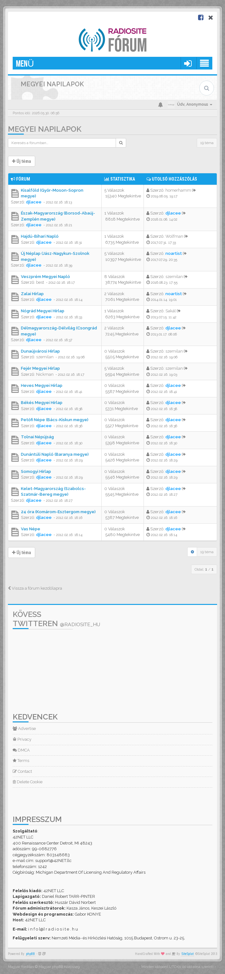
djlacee (34, 202)
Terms (21, 760)
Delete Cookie (27, 781)
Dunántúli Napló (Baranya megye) (55, 454)
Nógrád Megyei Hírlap (42, 310)
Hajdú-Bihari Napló (40, 236)
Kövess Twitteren (56, 619)
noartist (173, 253)
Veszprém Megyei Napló (45, 276)
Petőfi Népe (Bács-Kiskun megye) (54, 419)
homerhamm (178, 190)
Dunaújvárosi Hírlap (40, 351)
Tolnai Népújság (37, 436)
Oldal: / (204, 569)
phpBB (30, 954)
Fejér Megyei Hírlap (40, 368)
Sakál (170, 310)
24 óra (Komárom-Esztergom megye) (58, 511)
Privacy (22, 739)
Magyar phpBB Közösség (59, 967)
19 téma (207, 143)
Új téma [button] (21, 161)
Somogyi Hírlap (36, 471)
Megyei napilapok (44, 129)
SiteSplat (188, 954)
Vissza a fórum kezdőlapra (35, 588)
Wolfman (174, 236)
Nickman (45, 374)
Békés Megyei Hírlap (41, 402)
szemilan (174, 276)
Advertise (24, 728)
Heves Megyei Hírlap (41, 385)
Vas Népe (30, 529)
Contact (22, 771)
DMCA (21, 750)
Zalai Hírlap (32, 293)
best (40, 282)
